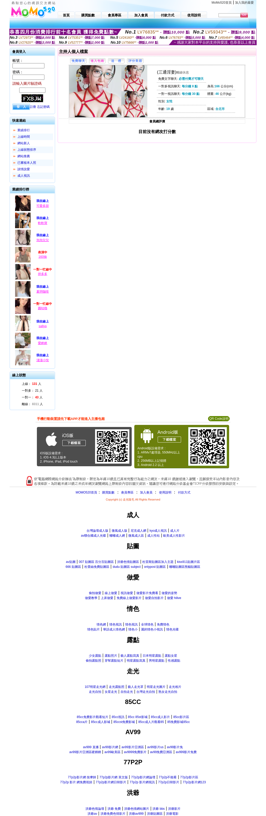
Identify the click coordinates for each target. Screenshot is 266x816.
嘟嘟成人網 (117, 535)
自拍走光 (127, 692)
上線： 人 (31, 384)
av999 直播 (90, 747)
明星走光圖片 (156, 687)
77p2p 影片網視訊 (142, 782)
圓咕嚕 (42, 308)
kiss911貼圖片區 (188, 562)
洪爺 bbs (158, 809)
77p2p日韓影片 (168, 782)
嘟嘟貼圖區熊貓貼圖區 (184, 567)
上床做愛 (107, 598)
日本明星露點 (152, 655)
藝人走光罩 (135, 687)
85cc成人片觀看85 (151, 722)
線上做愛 (111, 593)
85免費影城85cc (178, 722)
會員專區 (127, 492)
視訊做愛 (127, 593)
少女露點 (95, 655)
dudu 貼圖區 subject (127, 567)
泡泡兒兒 (42, 240)
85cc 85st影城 (137, 717)
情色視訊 (115, 624)
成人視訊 (23, 175)
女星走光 (111, 692)
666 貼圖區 (73, 567)
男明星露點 (156, 660)
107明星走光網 (95, 687)
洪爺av (92, 813)
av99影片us (155, 747)
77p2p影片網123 (194, 782)
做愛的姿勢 (169, 593)
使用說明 (165, 492)
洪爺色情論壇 (94, 809)
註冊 (33, 107)
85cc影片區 (181, 717)
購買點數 (108, 492)
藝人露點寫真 (130, 655)
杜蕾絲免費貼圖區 (96, 567)
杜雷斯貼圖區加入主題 (158, 562)
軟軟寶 (42, 223)
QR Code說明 (218, 418)
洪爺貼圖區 (155, 813)
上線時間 (23, 137)
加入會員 (146, 492)
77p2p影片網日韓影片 (111, 782)
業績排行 (23, 130)
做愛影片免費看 (147, 593)
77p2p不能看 (168, 777)
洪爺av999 (136, 813)
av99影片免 (175, 747)
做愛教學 (91, 598)
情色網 (101, 624)
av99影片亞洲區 (133, 747)
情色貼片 (93, 629)
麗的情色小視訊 (152, 629)
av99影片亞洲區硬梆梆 (85, 752)
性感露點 (174, 660)
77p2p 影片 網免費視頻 (76, 782)
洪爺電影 (172, 813)
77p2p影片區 (189, 777)
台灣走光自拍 (145, 692)
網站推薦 (23, 156)
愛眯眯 (42, 343)
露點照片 (111, 655)
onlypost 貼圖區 (155, 567)
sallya (43, 326)
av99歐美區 (112, 752)
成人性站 (153, 535)
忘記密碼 (43, 107)
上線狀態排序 (26, 150)
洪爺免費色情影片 (113, 813)
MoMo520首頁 (222, 2)
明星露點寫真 (136, 660)
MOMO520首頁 (86, 492)
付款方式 (184, 492)
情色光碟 (172, 629)
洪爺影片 (174, 809)
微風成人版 (119, 530)
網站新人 (23, 143)
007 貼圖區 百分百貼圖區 (96, 562)
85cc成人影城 (100, 722)
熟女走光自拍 (167, 692)
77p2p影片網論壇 (143, 777)
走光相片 (175, 687)
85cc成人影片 (160, 717)
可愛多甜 (42, 206)
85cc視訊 (118, 717)
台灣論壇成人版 (97, 530)
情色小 (133, 629)
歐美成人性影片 (174, 535)
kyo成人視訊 (158, 530)
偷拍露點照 (93, 660)
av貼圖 (71, 562)
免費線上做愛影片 (129, 598)
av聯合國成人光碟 (93, 535)
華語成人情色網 (114, 629)
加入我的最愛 (244, 2)
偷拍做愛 (95, 593)
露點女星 (171, 655)
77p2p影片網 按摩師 (82, 777)
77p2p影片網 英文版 (113, 777)
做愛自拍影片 (154, 598)
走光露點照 (116, 687)
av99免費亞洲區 (161, 752)
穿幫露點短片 (114, 660)
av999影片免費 (186, 752)
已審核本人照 (26, 162)
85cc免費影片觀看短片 (92, 717)
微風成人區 (136, 535)
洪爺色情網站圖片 (136, 809)
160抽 (42, 257)
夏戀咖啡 (42, 291)
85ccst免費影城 (124, 722)
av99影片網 (110, 747)
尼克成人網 (138, 530)
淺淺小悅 (42, 360)
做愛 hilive (174, 598)
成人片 (174, 530)
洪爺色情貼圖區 (128, 562)
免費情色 (163, 624)
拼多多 (42, 274)
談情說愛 (23, 169)
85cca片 (82, 722)
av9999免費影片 (135, 752)
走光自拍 (95, 692)
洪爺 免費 (114, 809)
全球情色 (147, 624)
